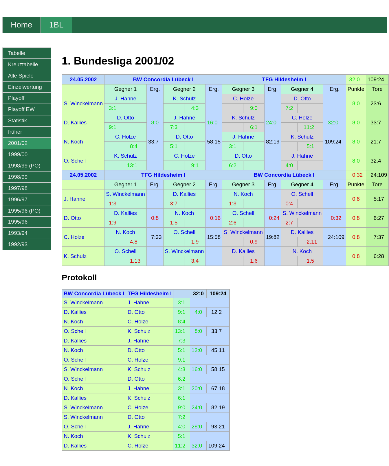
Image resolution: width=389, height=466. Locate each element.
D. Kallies (75, 122)
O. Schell (75, 161)
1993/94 (17, 233)
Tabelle (16, 53)
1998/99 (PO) (24, 166)
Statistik (17, 120)
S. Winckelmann (83, 103)
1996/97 (17, 199)
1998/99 (17, 177)
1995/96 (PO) (24, 211)
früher (15, 132)
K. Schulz (184, 98)
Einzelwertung (25, 87)
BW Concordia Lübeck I (163, 79)
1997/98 (17, 188)
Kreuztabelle (23, 64)
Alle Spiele (21, 76)
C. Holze (243, 98)
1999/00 (17, 154)
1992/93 (17, 244)
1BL (56, 24)
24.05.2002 (83, 79)
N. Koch (73, 142)
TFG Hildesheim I (284, 79)
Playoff (16, 98)
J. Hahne (125, 98)
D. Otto (302, 98)
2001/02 (17, 143)
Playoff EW (21, 109)
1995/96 (17, 222)
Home (21, 24)
